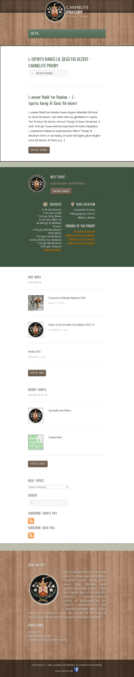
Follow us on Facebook (79, 235)
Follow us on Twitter (81, 239)
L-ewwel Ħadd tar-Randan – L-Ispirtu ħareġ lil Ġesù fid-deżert (52, 100)
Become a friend (84, 231)
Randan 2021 (34, 351)
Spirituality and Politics (60, 410)
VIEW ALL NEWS (37, 372)
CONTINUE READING (39, 150)
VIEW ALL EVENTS (37, 463)
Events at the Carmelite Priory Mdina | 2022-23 (71, 324)
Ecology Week (55, 437)
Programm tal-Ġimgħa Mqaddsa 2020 (67, 298)
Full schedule (53, 249)
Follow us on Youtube (81, 243)
